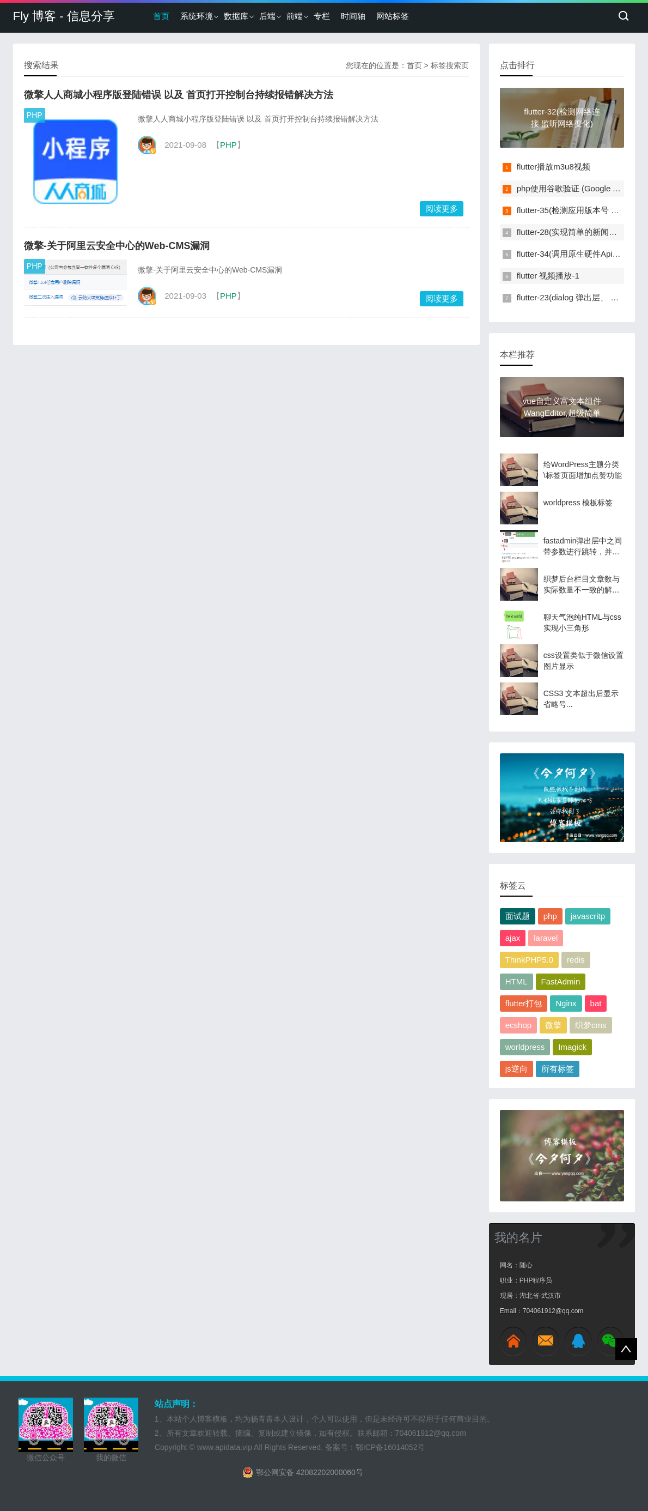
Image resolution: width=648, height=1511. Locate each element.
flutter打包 (523, 1003)
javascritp (588, 916)
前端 (294, 16)
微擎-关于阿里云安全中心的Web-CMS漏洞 (117, 245)
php (550, 916)
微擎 (553, 1025)
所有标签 (557, 1068)
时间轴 (353, 16)
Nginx (565, 1003)
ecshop (518, 1025)
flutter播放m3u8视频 (553, 166)
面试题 (517, 916)
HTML (516, 981)
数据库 (236, 16)
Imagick (572, 1046)
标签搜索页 (450, 65)
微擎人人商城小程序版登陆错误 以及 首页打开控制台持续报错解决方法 (178, 94)
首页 (161, 16)
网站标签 (392, 16)
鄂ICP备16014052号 (390, 1447)
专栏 (322, 16)
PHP (34, 115)
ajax (513, 937)
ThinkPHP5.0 (529, 959)
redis (576, 959)
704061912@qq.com (430, 1433)
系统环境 (196, 16)
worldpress (525, 1046)
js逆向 (516, 1068)
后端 (267, 16)
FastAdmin (560, 981)
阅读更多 (441, 208)
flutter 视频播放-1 (548, 275)
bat (596, 1003)
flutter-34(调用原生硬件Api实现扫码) (582, 253)
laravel (546, 937)
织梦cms (591, 1025)
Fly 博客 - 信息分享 (64, 16)
